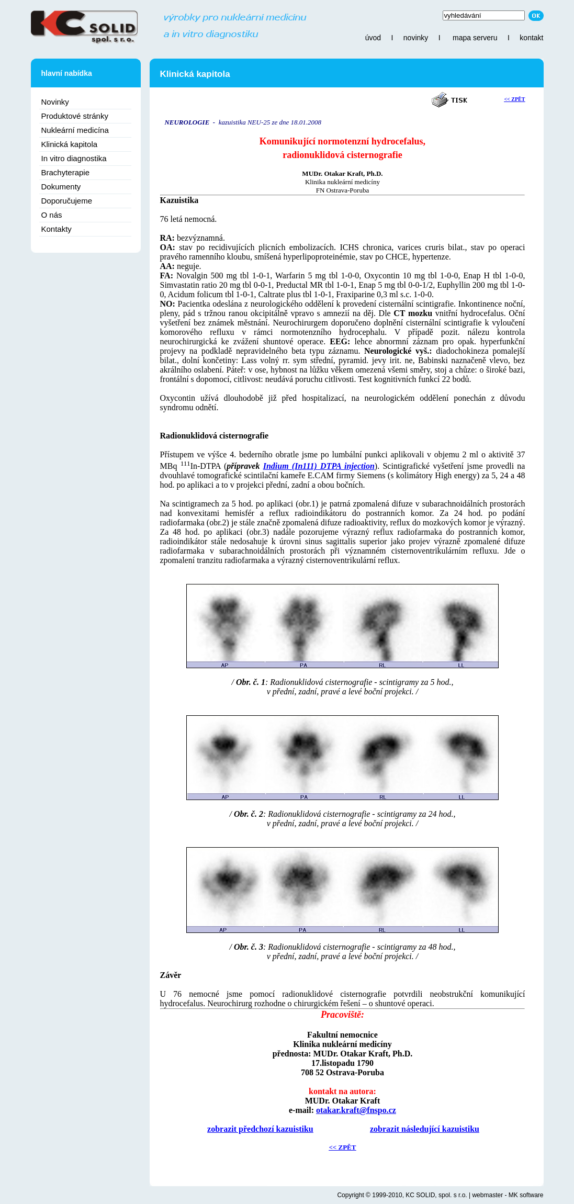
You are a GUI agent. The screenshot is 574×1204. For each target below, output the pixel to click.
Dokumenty (61, 186)
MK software (526, 1195)
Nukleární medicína (75, 130)
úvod (373, 37)
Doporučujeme (67, 200)
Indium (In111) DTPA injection (319, 466)
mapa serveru (475, 37)
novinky (415, 37)
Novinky (55, 101)
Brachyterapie (65, 172)
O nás (51, 214)
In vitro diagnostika (74, 158)
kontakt (531, 37)
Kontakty (56, 228)
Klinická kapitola (69, 144)
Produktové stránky (74, 115)
